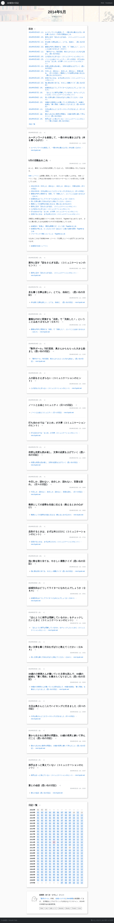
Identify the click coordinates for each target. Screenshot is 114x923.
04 (50, 812)
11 (78, 812)
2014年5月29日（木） (37, 37)
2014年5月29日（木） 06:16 (77, 268)
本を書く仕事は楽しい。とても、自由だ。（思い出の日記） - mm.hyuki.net (58, 302)
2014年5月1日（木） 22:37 (78, 770)
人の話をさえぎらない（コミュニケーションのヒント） (65, 56)
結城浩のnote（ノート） (39, 246)
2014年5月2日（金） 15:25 (78, 741)
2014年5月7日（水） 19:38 (78, 623)
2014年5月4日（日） (36, 102)
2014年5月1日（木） (36, 119)
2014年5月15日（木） (37, 71)
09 (70, 812)
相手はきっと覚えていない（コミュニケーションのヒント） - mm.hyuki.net (58, 775)
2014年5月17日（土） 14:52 (77, 458)
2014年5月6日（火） (36, 97)
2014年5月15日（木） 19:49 (77, 487)
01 (38, 810)
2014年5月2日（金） (36, 114)
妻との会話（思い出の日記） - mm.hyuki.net (47, 793)
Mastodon (61, 908)
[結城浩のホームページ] (3, 3)
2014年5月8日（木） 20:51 (78, 593)
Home (79, 908)
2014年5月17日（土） (37, 66)
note (46, 908)
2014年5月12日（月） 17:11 (77, 537)
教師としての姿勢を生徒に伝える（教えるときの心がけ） (51, 204)
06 (58, 812)
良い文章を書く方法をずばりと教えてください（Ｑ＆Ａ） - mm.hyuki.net (57, 657)
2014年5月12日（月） (37, 78)
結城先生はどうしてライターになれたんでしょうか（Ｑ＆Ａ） (53, 199)
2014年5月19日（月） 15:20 (77, 428)
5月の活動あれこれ (64, 34)
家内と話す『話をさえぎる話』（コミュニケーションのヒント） (54, 206)
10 (74, 812)
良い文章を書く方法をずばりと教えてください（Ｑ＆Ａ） (51, 201)
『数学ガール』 (44, 898)
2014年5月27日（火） (37, 42)
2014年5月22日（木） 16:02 (77, 383)
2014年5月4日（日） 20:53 (78, 682)
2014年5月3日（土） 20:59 (78, 711)
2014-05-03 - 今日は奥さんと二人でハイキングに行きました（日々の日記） (58, 191)
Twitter (41, 908)
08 (66, 812)
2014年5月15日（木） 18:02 (77, 510)
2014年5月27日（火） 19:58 (77, 298)
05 (54, 812)
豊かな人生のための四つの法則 (102, 920)
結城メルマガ (60, 898)
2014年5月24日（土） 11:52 (77, 354)
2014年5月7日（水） (36, 92)
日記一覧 (32, 124)
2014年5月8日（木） (36, 88)
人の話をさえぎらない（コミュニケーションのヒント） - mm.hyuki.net (56, 388)
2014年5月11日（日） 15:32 (77, 566)
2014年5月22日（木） (37, 56)
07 (62, 812)
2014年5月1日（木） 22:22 (78, 788)
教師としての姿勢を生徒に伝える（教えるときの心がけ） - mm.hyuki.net (57, 515)
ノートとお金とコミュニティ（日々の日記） (61, 59)
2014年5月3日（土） (36, 109)
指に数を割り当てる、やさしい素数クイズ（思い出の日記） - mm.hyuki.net (58, 571)
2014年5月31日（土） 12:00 (77, 163)
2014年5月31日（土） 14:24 (77, 143)
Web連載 (70, 898)
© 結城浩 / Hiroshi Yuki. (9, 920)
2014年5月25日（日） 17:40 (77, 325)
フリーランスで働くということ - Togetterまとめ (48, 234)
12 (82, 812)
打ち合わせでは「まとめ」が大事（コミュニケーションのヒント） (65, 61)
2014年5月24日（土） (37, 52)
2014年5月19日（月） (37, 59)
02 (42, 810)
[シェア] (35, 29)
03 (46, 810)
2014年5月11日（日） (37, 83)
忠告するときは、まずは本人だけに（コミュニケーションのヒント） (55, 214)
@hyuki (61, 895)
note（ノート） (34, 176)
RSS (102, 3)
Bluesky (68, 908)
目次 (31, 29)
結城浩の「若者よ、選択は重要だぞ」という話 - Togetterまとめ (53, 226)
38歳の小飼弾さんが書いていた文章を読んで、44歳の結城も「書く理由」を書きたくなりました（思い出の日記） (65, 104)
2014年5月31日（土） (37, 32)
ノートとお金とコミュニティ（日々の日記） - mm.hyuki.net (52, 412)
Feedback (108, 3)
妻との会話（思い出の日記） (60, 121)
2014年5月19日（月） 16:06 (77, 408)
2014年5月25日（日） (37, 47)
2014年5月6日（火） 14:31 (78, 652)
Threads (74, 908)
